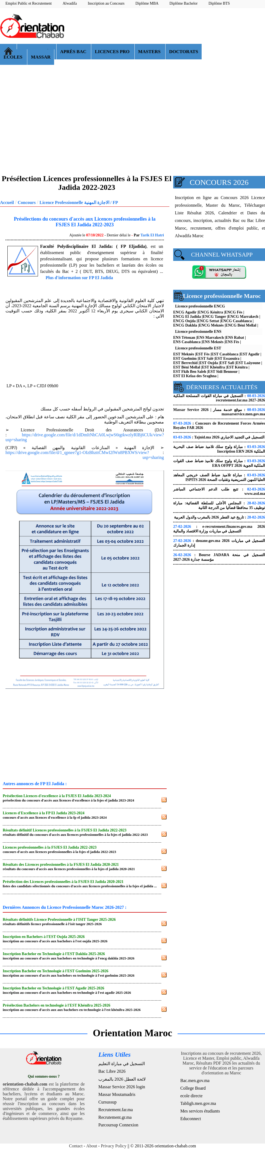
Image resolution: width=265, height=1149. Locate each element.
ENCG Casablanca (236, 321)
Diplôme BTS (219, 3)
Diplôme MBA (147, 3)
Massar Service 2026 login (121, 1086)
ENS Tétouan (184, 338)
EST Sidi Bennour (222, 372)
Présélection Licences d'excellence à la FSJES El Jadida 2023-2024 (57, 796)
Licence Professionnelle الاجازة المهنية (74, 202)
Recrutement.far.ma (115, 1109)
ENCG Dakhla (185, 325)
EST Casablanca (224, 354)
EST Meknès (183, 354)
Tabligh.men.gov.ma (198, 1103)
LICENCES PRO (113, 51)
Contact (76, 1146)
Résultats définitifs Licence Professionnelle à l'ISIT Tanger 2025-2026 (59, 920)
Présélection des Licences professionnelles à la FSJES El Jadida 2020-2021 (63, 882)
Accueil (7, 202)
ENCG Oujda (184, 321)
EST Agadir (250, 354)
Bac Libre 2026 (112, 1071)
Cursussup (107, 1102)
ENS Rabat (235, 338)
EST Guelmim (185, 358)
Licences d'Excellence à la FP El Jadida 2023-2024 (43, 813)
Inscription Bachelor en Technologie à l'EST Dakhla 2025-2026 (54, 954)
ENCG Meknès (211, 325)
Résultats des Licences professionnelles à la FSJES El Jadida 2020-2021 (61, 864)
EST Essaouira (227, 358)
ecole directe (191, 1095)
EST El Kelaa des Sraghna (194, 376)
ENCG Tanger (214, 317)
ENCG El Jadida (187, 317)
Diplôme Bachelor (183, 3)
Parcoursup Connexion (118, 1125)
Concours (27, 202)
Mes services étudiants (200, 1111)
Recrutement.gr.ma (115, 1117)
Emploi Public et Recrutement (28, 3)
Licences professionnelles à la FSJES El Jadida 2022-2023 (49, 847)
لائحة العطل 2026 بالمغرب (122, 1079)
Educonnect (190, 1118)
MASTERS (150, 51)
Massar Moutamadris (117, 1094)
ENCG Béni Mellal (240, 325)
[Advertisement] (242, 31)
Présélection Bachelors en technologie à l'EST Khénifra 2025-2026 (56, 1005)
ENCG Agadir (184, 312)
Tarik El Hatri (152, 235)
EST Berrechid (185, 363)
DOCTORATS (183, 51)
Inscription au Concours (106, 3)
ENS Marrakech (210, 338)
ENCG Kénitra (210, 312)
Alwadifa (70, 3)
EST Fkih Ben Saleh (189, 372)
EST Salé (205, 358)
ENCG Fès (233, 312)
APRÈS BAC (73, 51)
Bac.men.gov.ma (195, 1080)
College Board (193, 1088)
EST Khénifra (213, 367)
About (91, 1146)
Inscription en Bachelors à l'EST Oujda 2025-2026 (44, 937)
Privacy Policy (113, 1146)
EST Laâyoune (248, 363)
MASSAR (41, 57)
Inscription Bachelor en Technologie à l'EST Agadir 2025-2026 (53, 988)
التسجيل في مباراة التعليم (121, 1063)
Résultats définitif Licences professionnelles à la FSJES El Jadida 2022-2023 (64, 830)
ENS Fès (232, 342)
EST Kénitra (237, 367)
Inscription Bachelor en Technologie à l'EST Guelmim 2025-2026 (55, 971)
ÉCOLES (13, 57)
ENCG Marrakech (243, 317)
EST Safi (227, 363)
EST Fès (203, 354)
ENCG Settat (208, 321)
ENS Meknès (212, 342)
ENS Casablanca (187, 342)
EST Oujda (208, 363)
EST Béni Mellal (186, 367)
